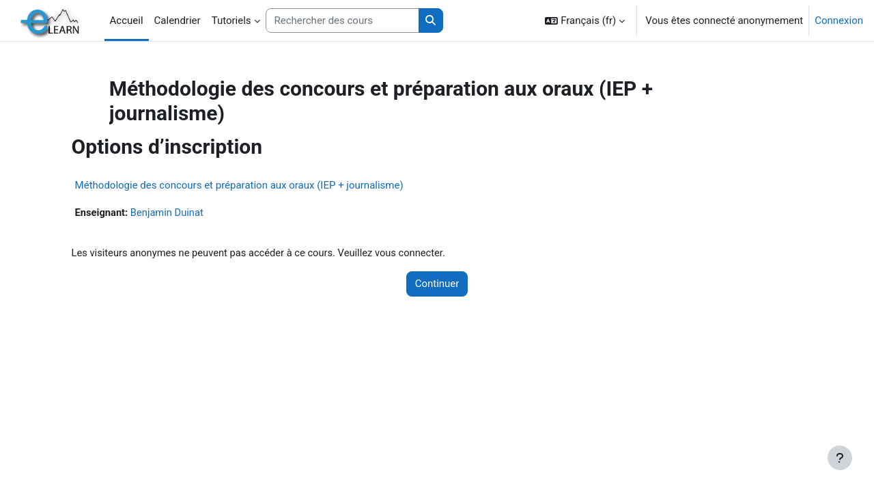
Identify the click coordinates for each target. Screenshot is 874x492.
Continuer (437, 284)
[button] (585, 20)
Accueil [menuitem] (126, 20)
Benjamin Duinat (186, 212)
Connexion (839, 20)
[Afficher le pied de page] (840, 458)
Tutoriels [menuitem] (231, 20)
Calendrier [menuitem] (177, 20)
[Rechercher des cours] (342, 20)
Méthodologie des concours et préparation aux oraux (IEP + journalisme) (256, 185)
